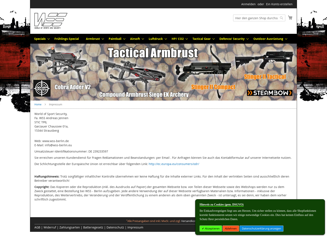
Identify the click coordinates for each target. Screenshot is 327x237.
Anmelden (248, 4)
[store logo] (50, 21)
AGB (37, 227)
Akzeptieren (212, 228)
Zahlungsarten (69, 227)
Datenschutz (115, 227)
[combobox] (259, 18)
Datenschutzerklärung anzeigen (261, 228)
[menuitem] (41, 39)
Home (38, 104)
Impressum (135, 227)
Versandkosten (190, 221)
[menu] (163, 39)
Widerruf (50, 227)
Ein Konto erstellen (279, 4)
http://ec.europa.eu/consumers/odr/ (174, 164)
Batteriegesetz (93, 227)
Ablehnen (231, 228)
